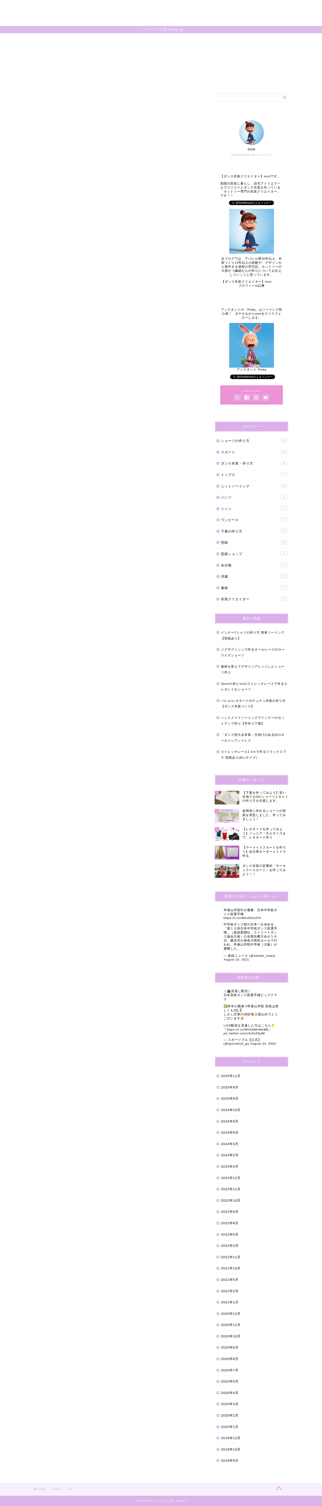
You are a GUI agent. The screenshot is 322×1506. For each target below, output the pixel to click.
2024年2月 (230, 1155)
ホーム (181, 7)
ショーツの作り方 (254, 440)
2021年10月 (231, 1268)
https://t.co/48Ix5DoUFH (242, 918)
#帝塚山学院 (255, 1006)
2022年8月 (230, 1223)
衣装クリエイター (254, 598)
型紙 (254, 542)
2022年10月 (231, 1200)
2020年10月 (231, 1336)
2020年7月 (230, 1370)
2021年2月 (230, 1291)
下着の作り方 (254, 531)
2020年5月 (230, 1381)
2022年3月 (230, 1245)
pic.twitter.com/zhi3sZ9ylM (244, 1033)
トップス (254, 474)
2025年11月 (231, 1076)
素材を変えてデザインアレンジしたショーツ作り (253, 669)
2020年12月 (231, 1313)
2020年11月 (231, 1325)
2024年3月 (230, 1144)
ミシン (254, 508)
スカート (254, 452)
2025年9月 (230, 1087)
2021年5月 (230, 1279)
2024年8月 (230, 1132)
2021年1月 (230, 1302)
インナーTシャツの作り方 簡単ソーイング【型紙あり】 (252, 635)
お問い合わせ (239, 7)
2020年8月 (230, 1359)
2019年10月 (231, 1449)
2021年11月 (231, 1257)
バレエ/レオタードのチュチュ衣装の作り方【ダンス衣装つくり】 (253, 703)
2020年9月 (230, 1347)
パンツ (254, 497)
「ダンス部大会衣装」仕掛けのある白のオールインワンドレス (253, 737)
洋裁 (254, 576)
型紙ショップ (254, 553)
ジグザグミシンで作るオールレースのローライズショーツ (253, 652)
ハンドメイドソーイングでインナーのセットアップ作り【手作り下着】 (253, 720)
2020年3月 (230, 1404)
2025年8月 (230, 1098)
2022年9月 (230, 1211)
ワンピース (254, 519)
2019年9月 (230, 1460)
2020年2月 (230, 1415)
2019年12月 (231, 1438)
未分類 (254, 565)
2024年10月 (231, 1110)
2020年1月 (230, 1427)
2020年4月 (230, 1393)
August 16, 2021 (236, 959)
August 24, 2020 (263, 1043)
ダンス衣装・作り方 (254, 463)
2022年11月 (231, 1189)
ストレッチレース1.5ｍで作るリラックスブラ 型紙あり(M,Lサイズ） (253, 754)
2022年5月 (230, 1234)
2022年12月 (231, 1178)
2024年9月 (230, 1121)
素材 (254, 587)
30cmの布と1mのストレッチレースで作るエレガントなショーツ (254, 686)
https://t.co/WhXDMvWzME (248, 1029)
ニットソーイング (254, 486)
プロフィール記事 (251, 285)
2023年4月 (230, 1166)
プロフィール (207, 7)
